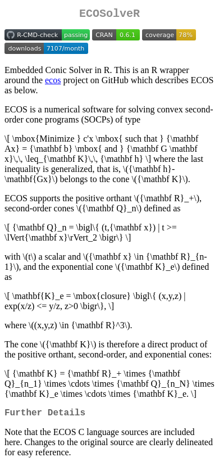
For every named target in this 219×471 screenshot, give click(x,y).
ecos (53, 82)
